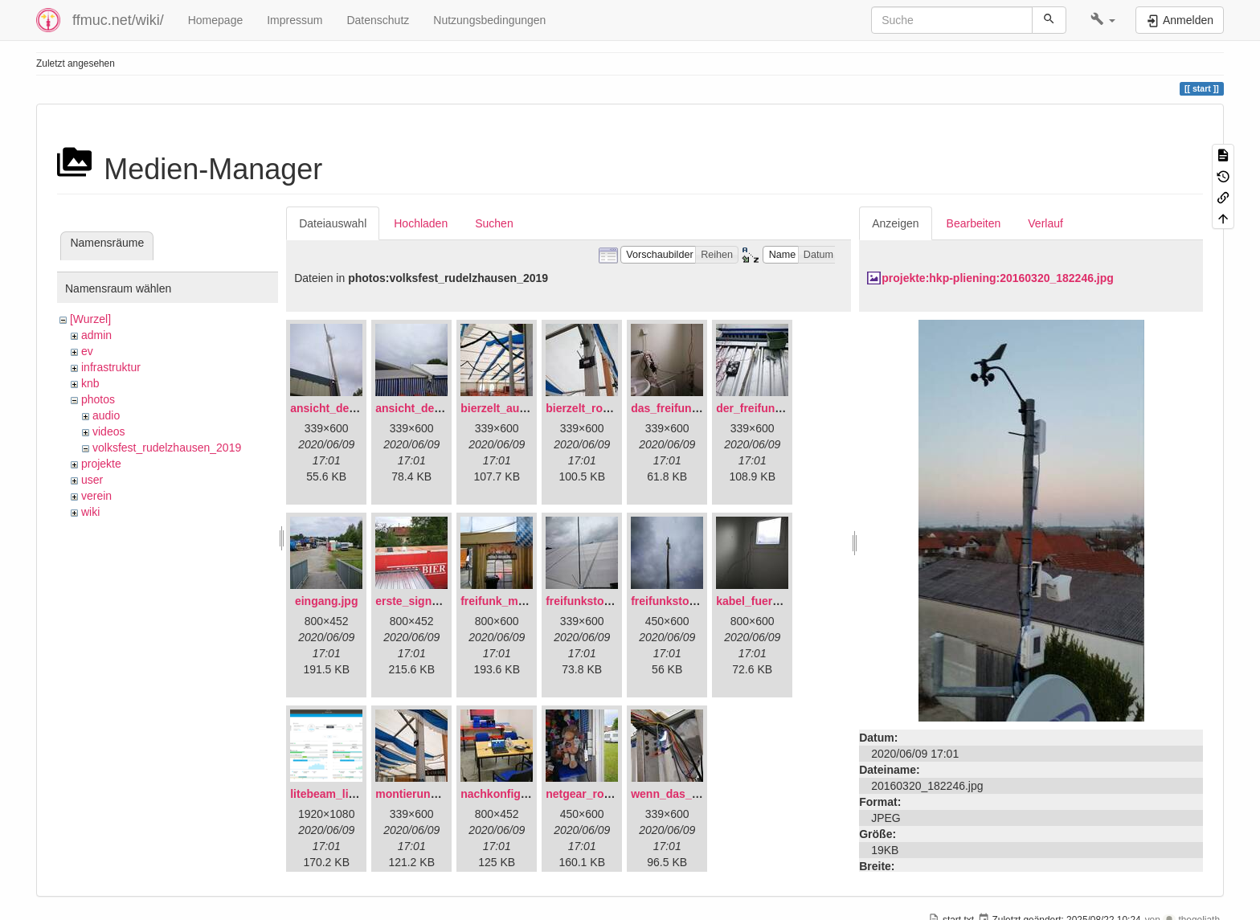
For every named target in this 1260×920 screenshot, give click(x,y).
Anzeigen (895, 223)
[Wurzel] (90, 319)
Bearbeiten (974, 223)
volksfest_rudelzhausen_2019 (166, 447)
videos (108, 431)
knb (90, 383)
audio (106, 415)
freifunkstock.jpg (676, 601)
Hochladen (421, 223)
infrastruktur (111, 367)
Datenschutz (377, 20)
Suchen (494, 223)
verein (96, 495)
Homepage (215, 20)
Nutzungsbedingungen (489, 20)
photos (98, 399)
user (92, 479)
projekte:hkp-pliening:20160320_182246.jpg (998, 278)
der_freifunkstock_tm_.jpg (786, 408)
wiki (90, 511)
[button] (1102, 20)
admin (96, 335)
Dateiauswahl (332, 223)
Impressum (294, 20)
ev (87, 351)
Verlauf (1045, 223)
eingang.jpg (326, 601)
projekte (101, 463)
